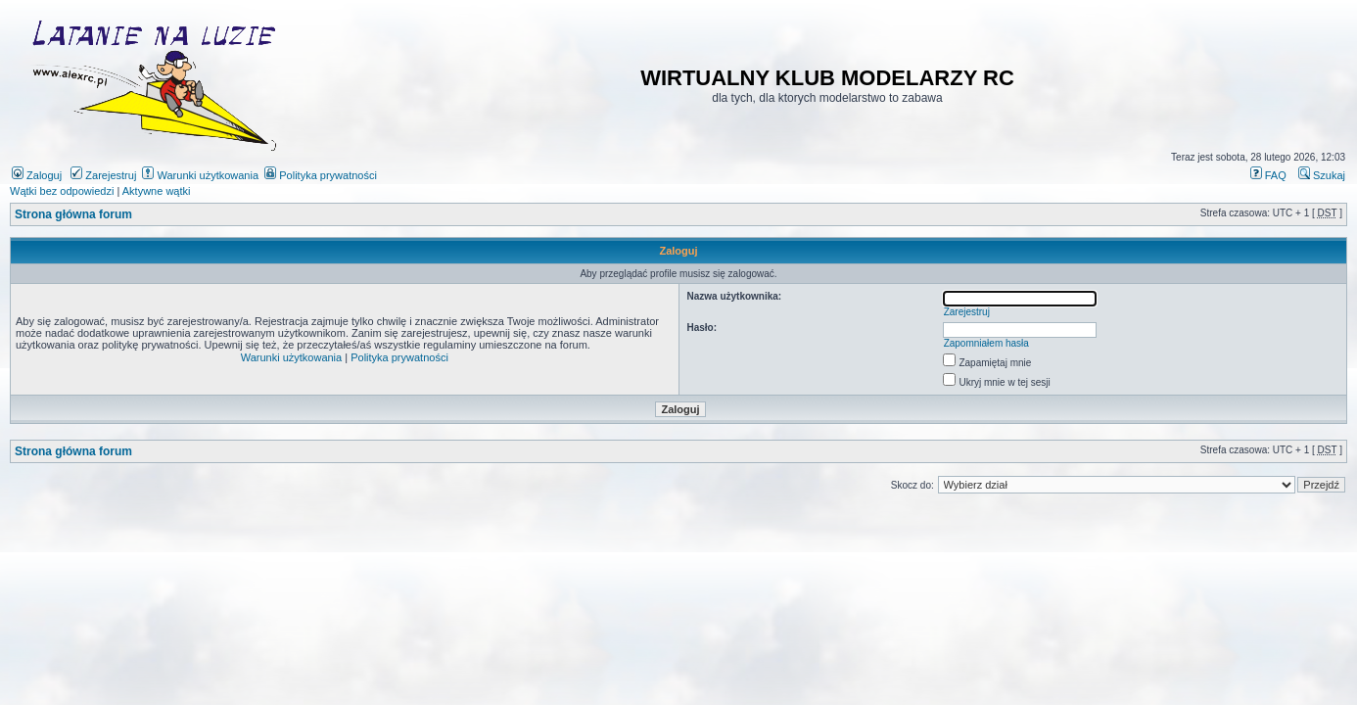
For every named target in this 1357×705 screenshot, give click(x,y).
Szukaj (1321, 175)
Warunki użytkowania (200, 175)
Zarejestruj (103, 175)
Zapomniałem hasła (986, 343)
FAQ (1268, 175)
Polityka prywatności (320, 175)
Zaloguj (37, 175)
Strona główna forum (73, 214)
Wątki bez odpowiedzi (62, 191)
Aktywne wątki (156, 191)
